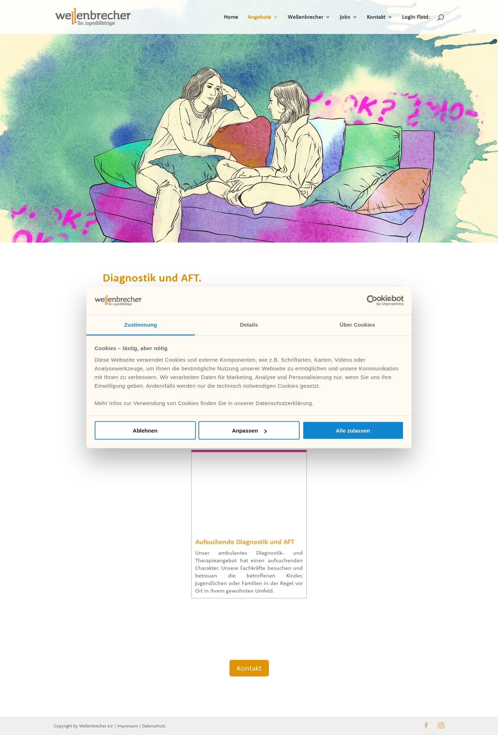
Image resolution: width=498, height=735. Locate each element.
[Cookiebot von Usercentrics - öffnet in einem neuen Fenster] (372, 300)
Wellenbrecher (305, 17)
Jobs (345, 17)
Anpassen (249, 430)
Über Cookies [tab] (357, 324)
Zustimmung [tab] (140, 324)
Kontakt (376, 17)
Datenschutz (154, 725)
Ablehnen (145, 430)
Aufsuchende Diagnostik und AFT (244, 542)
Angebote (259, 17)
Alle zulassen (353, 430)
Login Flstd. (416, 17)
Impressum (127, 725)
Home (231, 17)
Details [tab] (249, 324)
